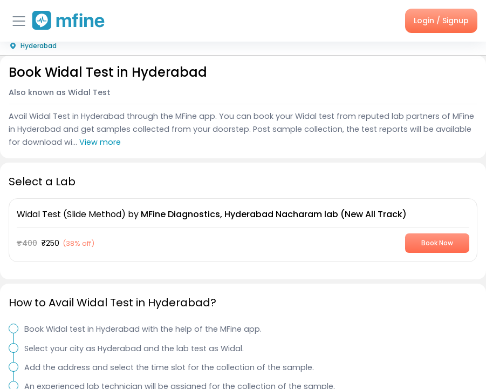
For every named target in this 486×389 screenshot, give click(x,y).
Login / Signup (441, 20)
